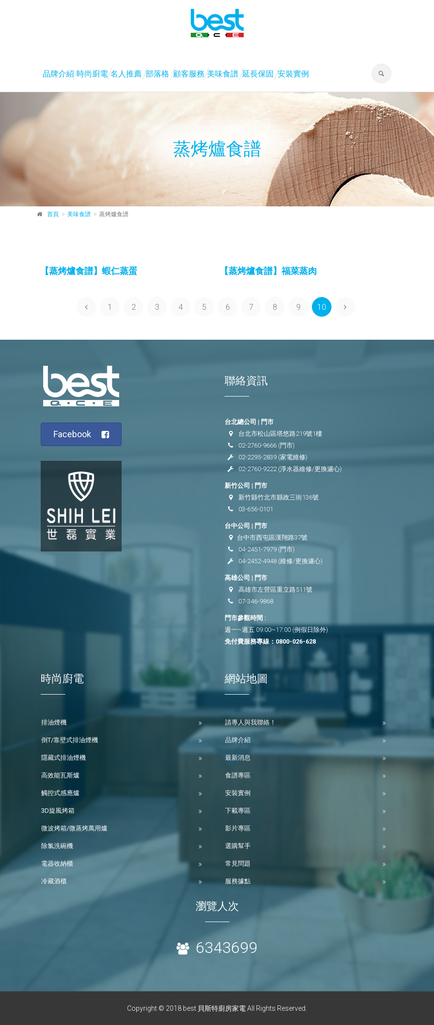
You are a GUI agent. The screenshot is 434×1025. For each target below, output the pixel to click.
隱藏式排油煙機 (63, 757)
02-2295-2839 (257, 457)
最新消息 (238, 757)
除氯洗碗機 (57, 846)
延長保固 (258, 73)
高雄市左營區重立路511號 (275, 589)
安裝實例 (293, 73)
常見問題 (238, 863)
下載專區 (238, 810)
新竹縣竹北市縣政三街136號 (278, 497)
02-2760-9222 (257, 469)
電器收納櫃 (57, 863)
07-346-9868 (255, 601)
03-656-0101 (255, 509)
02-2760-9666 (257, 445)
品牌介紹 (58, 73)
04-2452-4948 (257, 561)
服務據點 (238, 881)
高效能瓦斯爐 (60, 775)
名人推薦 (126, 73)
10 (321, 307)
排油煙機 (54, 722)
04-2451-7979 (257, 549)
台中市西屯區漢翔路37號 (272, 537)
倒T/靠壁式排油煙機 (69, 740)
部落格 (157, 73)
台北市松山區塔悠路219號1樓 (280, 433)
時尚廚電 (92, 73)
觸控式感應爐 (60, 793)
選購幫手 (238, 846)
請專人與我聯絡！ (250, 722)
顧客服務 (188, 73)
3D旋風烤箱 (58, 810)
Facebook (81, 434)
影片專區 (238, 828)
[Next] (345, 307)
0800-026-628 (296, 641)
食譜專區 (238, 775)
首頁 (53, 214)
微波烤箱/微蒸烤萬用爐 (74, 828)
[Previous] (86, 307)
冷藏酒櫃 (54, 881)
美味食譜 (222, 73)
